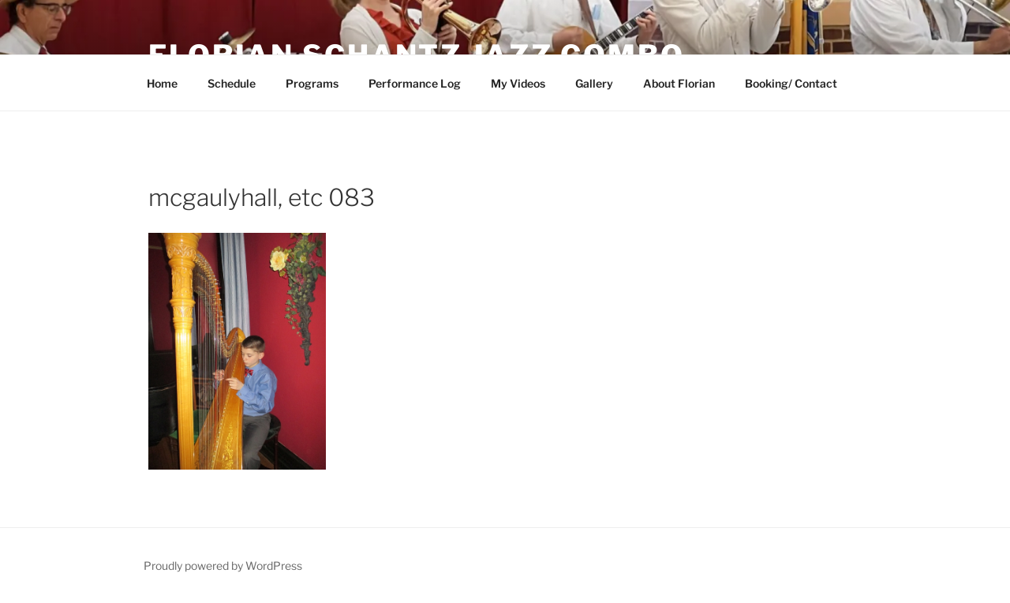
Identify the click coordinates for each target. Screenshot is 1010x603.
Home (162, 83)
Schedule (232, 83)
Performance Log (414, 83)
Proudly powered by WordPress (223, 565)
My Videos (518, 83)
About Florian (679, 83)
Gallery (594, 83)
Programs (312, 83)
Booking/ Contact (791, 83)
